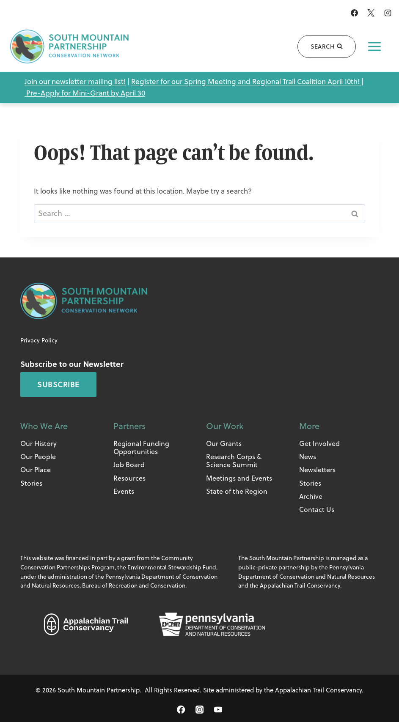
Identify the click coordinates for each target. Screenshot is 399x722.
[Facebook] (354, 12)
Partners (129, 426)
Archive (310, 496)
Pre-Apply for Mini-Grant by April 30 (85, 93)
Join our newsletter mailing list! (75, 82)
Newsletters (317, 469)
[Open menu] (374, 46)
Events (123, 491)
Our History (38, 443)
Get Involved (319, 443)
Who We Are (44, 426)
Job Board (129, 464)
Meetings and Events (239, 478)
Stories (31, 483)
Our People (38, 456)
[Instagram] (387, 12)
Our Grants (224, 443)
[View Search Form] (326, 46)
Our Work (224, 426)
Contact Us (316, 509)
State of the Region (236, 491)
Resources (129, 478)
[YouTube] (218, 710)
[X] (371, 12)
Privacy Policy (39, 340)
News (307, 456)
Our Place (35, 469)
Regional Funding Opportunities (141, 447)
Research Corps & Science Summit (233, 460)
